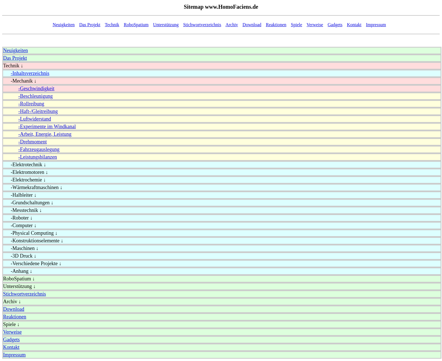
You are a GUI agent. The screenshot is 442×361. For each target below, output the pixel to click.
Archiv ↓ (12, 301)
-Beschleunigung (35, 96)
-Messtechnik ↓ (22, 210)
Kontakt (354, 24)
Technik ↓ (13, 65)
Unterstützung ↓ (19, 286)
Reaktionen (276, 24)
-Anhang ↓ (17, 271)
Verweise (315, 24)
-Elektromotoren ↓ (25, 172)
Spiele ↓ (11, 324)
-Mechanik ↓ (19, 81)
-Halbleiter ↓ (19, 195)
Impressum (376, 24)
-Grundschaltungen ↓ (28, 202)
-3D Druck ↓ (19, 256)
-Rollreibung (31, 104)
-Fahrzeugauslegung (38, 149)
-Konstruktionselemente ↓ (33, 240)
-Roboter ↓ (17, 218)
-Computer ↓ (20, 225)
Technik (112, 24)
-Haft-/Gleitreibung (38, 111)
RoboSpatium (136, 24)
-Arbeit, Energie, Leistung (45, 134)
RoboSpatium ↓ (19, 279)
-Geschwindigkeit (36, 88)
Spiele (296, 24)
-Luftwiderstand (34, 119)
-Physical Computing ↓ (30, 233)
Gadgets (335, 24)
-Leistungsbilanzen (37, 157)
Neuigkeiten (64, 24)
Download (251, 24)
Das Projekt (89, 24)
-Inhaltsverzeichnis (30, 73)
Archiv (232, 24)
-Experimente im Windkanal (47, 126)
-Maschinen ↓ (20, 248)
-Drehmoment (32, 142)
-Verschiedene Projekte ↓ (32, 263)
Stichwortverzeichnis (202, 24)
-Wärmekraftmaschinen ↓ (32, 187)
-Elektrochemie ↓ (24, 180)
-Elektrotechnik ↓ (24, 164)
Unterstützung (166, 24)
